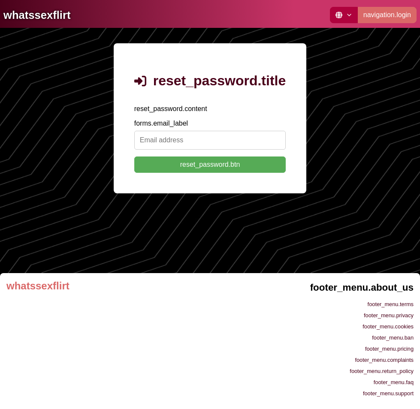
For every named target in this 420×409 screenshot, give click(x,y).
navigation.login (387, 14)
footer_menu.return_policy (382, 371)
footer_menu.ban (393, 337)
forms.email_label (161, 123)
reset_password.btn (210, 164)
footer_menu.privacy (389, 315)
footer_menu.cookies (388, 326)
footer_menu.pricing (389, 349)
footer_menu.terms (391, 304)
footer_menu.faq (394, 382)
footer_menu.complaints (384, 360)
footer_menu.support (388, 393)
